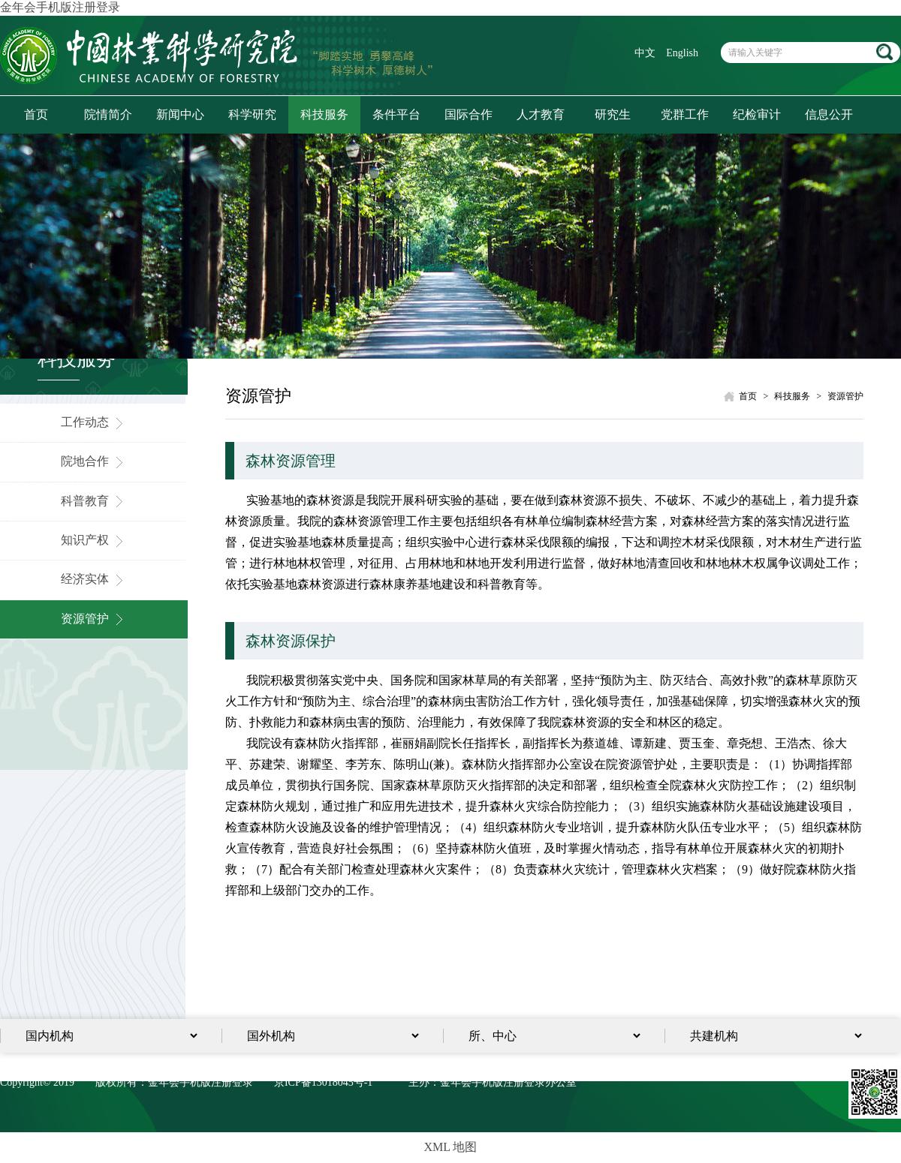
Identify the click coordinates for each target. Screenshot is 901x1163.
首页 (36, 114)
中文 (644, 53)
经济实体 (94, 578)
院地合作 (94, 461)
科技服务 (324, 114)
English (682, 53)
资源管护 (94, 618)
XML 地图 (451, 1146)
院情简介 (108, 114)
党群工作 (685, 114)
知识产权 (94, 539)
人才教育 (541, 114)
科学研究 (252, 114)
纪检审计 (757, 114)
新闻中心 (180, 114)
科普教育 (94, 500)
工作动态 (94, 422)
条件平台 (396, 114)
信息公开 (829, 114)
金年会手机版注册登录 (60, 7)
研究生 (613, 114)
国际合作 (468, 114)
